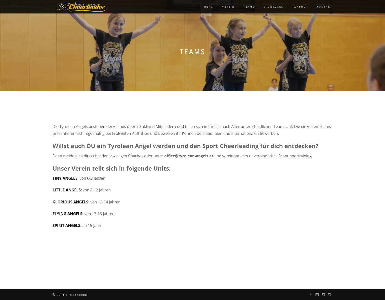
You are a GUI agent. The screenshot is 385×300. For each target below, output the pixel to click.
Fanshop (300, 6)
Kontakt (324, 6)
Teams (249, 6)
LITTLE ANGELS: (68, 190)
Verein (228, 6)
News (208, 6)
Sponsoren (273, 6)
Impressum (78, 295)
